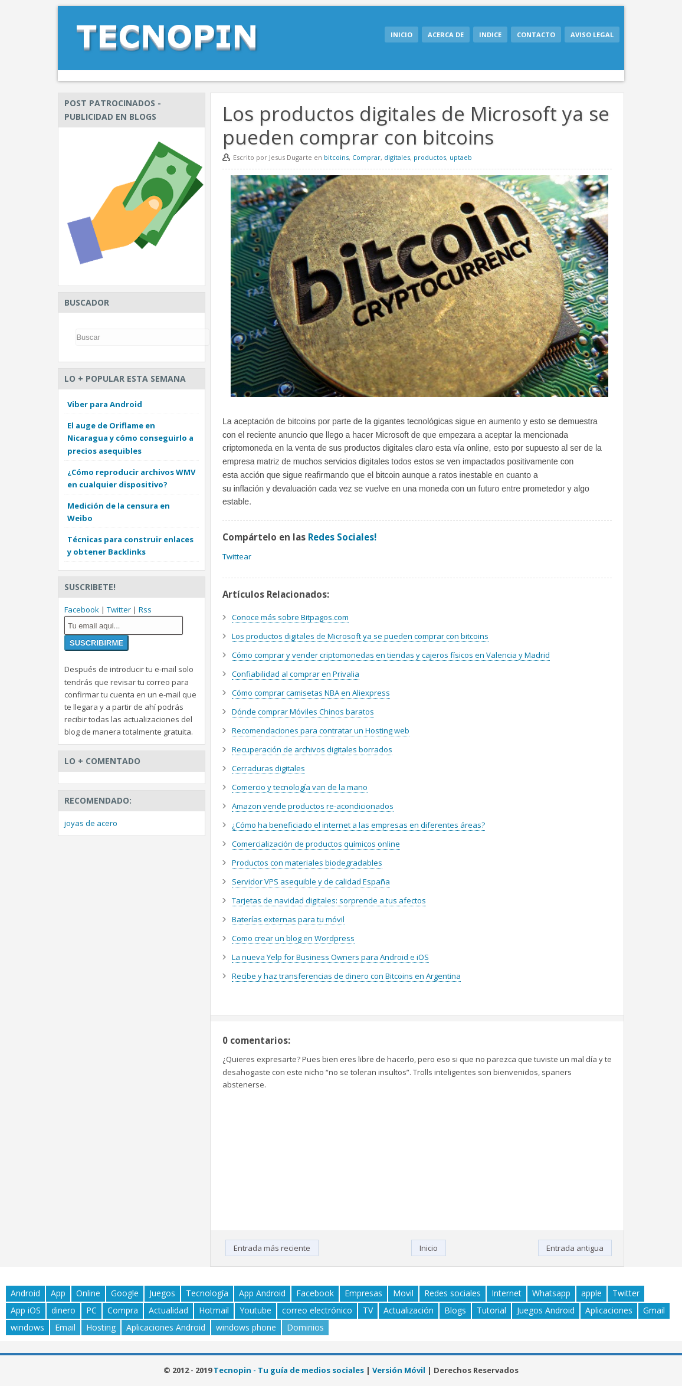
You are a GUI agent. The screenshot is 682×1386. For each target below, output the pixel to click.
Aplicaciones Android (165, 1327)
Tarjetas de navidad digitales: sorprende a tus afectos (329, 900)
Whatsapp (551, 1293)
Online (88, 1293)
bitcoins (336, 157)
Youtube (255, 1310)
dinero (63, 1310)
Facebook (81, 609)
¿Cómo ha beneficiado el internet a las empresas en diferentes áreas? (358, 825)
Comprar (366, 157)
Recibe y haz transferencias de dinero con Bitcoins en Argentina (346, 976)
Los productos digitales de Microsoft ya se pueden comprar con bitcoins (360, 636)
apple (591, 1293)
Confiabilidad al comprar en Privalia (295, 674)
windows (27, 1327)
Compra (122, 1310)
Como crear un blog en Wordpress (293, 938)
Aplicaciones (608, 1310)
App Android (262, 1293)
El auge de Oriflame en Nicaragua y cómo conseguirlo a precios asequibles (130, 438)
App (58, 1293)
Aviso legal (592, 34)
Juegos (162, 1293)
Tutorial (491, 1310)
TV (368, 1310)
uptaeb (461, 157)
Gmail (654, 1310)
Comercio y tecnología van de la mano (300, 787)
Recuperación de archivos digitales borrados (312, 749)
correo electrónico (317, 1310)
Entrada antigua (575, 1248)
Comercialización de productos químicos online (316, 843)
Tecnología (207, 1293)
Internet (506, 1293)
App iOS (26, 1310)
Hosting (101, 1327)
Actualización (408, 1310)
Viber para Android (104, 404)
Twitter (119, 609)
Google (125, 1293)
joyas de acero (90, 823)
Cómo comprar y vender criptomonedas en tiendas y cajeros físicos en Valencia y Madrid (391, 655)
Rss (145, 609)
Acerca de (446, 34)
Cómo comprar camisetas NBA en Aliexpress (311, 692)
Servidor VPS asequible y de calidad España (311, 881)
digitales (397, 157)
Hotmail (214, 1310)
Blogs (455, 1310)
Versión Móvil (398, 1370)
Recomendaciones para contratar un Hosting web (320, 730)
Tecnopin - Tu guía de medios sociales (289, 1370)
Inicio (401, 34)
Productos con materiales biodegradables (307, 862)
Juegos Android (546, 1310)
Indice (490, 34)
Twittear (236, 556)
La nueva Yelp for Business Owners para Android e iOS (330, 957)
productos (430, 157)
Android (25, 1293)
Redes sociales (452, 1293)
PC (91, 1310)
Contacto (536, 34)
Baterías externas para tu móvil (288, 919)
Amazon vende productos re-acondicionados (313, 806)
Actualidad (168, 1310)
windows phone (246, 1327)
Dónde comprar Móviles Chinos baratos (303, 711)
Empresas (363, 1293)
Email (65, 1327)
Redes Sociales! (342, 537)
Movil (403, 1293)
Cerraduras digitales (268, 768)
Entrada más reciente (272, 1248)
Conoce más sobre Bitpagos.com (290, 617)
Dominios (305, 1327)
